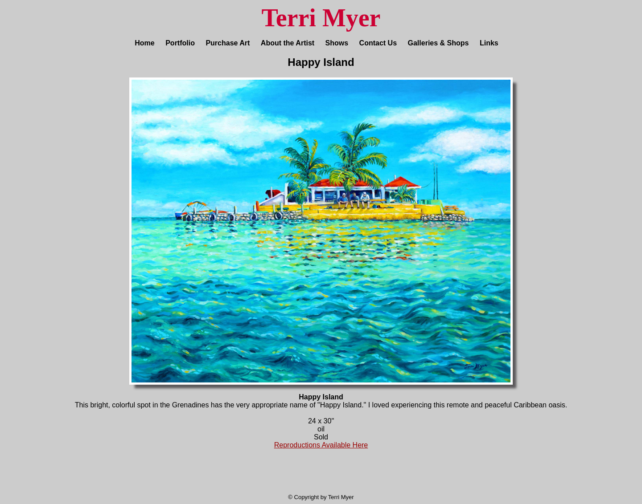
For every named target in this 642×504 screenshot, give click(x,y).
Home (144, 43)
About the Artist (287, 43)
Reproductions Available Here (321, 445)
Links (489, 43)
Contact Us (378, 43)
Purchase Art (228, 43)
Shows (337, 43)
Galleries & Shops (438, 43)
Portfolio (180, 43)
